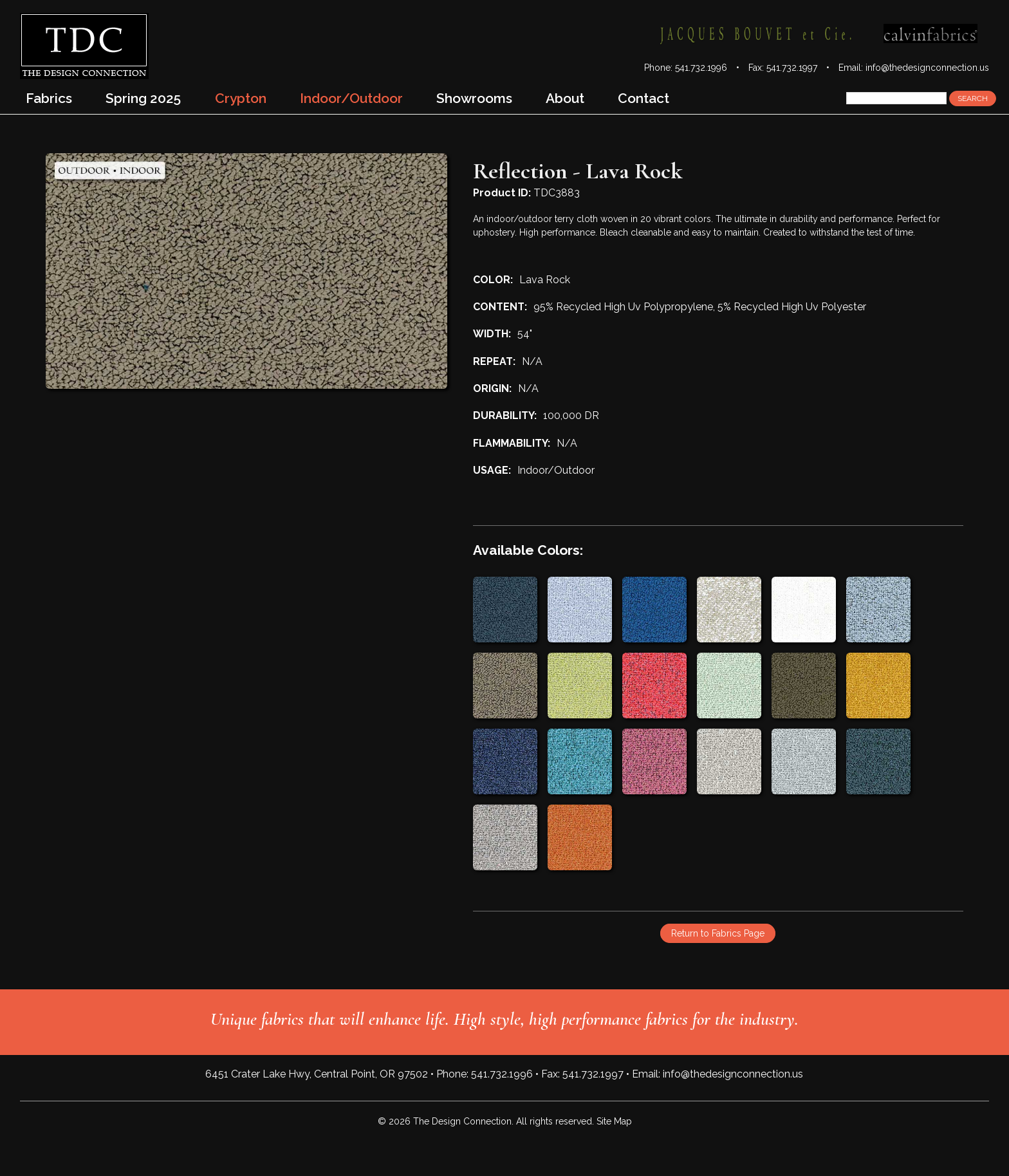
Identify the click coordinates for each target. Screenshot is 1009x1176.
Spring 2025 (143, 98)
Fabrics (49, 98)
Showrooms (474, 98)
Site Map (614, 1121)
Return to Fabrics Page (717, 933)
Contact (643, 98)
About (565, 98)
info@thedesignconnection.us (927, 67)
